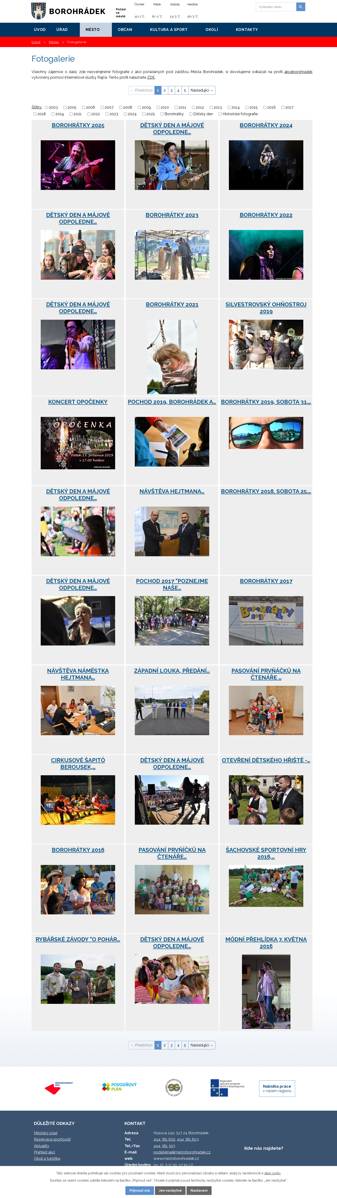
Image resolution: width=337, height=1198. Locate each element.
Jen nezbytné (170, 1190)
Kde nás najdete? (263, 1148)
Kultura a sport (169, 29)
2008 (127, 107)
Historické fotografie (240, 114)
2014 (235, 107)
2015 (253, 107)
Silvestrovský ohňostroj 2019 (266, 308)
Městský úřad (45, 1133)
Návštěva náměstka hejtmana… (78, 674)
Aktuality (41, 1146)
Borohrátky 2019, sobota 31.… (266, 401)
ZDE (151, 77)
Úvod (40, 29)
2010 (165, 107)
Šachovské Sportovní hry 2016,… (266, 853)
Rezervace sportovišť (52, 1139)
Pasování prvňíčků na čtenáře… (172, 853)
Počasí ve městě (121, 12)
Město (93, 29)
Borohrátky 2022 (266, 214)
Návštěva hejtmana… (172, 491)
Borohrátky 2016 (78, 849)
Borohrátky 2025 (78, 125)
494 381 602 (164, 1139)
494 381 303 (164, 1146)
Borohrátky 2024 (266, 125)
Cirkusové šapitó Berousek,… (78, 763)
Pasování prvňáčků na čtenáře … (266, 674)
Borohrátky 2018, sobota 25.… (266, 491)
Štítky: (37, 107)
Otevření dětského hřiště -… (266, 760)
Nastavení (199, 1190)
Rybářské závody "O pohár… (78, 939)
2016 (271, 107)
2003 (53, 107)
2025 (150, 114)
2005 (71, 107)
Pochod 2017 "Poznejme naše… (172, 584)
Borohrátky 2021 (172, 304)
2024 (132, 114)
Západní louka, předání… (172, 670)
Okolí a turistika (47, 1158)
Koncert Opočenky (78, 401)
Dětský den (203, 114)
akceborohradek (298, 72)
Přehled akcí (44, 1152)
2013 (218, 107)
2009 (146, 107)
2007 (109, 107)
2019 (59, 114)
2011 (182, 107)
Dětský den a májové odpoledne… (172, 128)
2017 (289, 107)
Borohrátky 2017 (266, 581)
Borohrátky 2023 (172, 214)
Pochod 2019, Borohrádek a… (172, 401)
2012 (200, 107)
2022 (95, 114)
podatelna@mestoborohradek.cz (182, 1152)
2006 (90, 107)
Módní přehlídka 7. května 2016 (266, 942)
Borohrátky (174, 114)
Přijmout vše (139, 1190)
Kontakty (247, 29)
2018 (41, 114)
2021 (77, 114)
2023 (114, 114)
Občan (125, 29)
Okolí (211, 29)
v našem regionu (277, 1088)
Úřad (62, 29)
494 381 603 (188, 1139)
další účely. (272, 1173)
